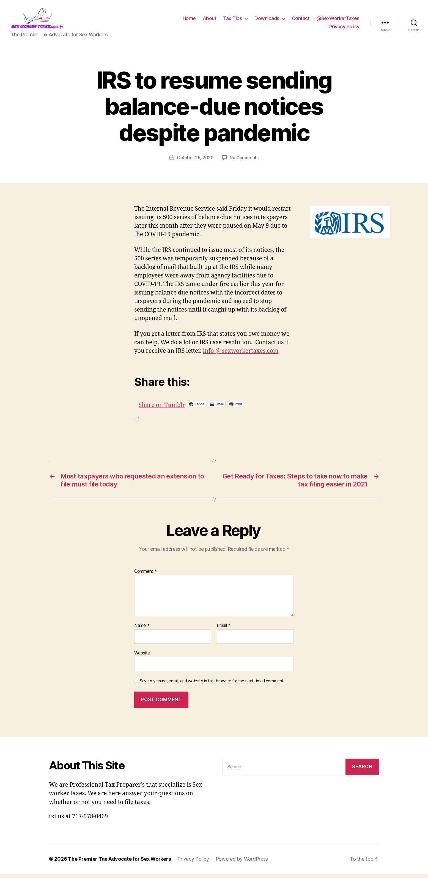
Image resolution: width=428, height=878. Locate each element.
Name (141, 629)
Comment (145, 575)
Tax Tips (232, 20)
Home (189, 20)
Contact (301, 20)
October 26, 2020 (195, 161)
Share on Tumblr (180, 407)
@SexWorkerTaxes (338, 20)
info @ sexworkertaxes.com (241, 354)
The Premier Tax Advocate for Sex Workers (119, 862)
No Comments (244, 161)
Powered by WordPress (242, 862)
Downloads (266, 20)
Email (224, 629)
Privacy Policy (344, 28)
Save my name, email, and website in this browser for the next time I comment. (212, 684)
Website (142, 656)
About (209, 20)
